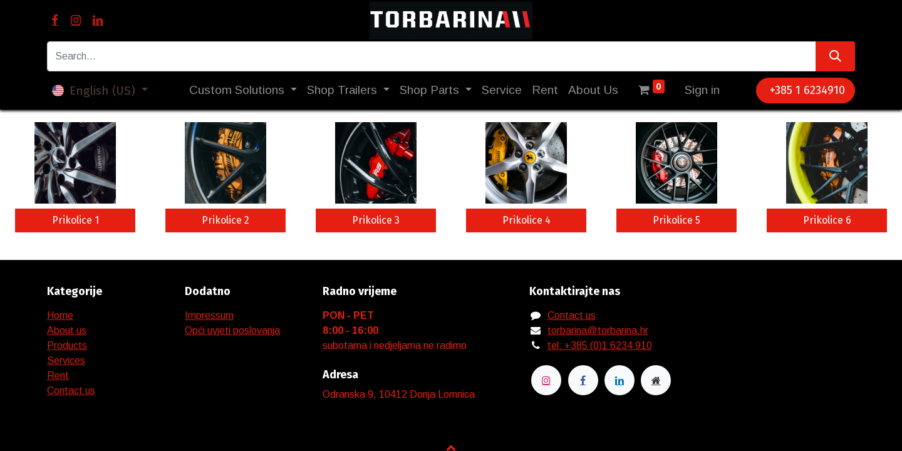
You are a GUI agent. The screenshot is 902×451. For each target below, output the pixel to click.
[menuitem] (502, 90)
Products (67, 345)
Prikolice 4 (526, 220)
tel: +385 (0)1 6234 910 (599, 345)
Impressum (209, 315)
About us (66, 330)
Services (66, 360)
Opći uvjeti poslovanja (232, 330)
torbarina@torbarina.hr (597, 330)
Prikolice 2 (225, 220)
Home (60, 315)
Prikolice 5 (676, 220)
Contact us (71, 390)
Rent (58, 375)
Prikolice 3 (376, 220)
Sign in (702, 89)
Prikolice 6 (827, 220)
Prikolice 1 (75, 220)
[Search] (835, 56)
